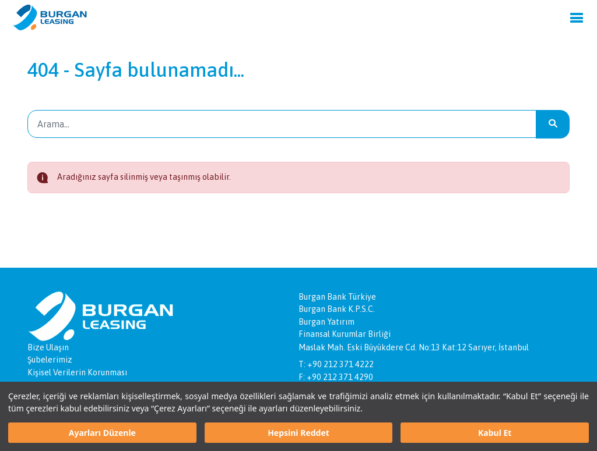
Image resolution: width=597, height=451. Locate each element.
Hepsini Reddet (298, 432)
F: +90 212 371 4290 (335, 377)
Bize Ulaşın (48, 347)
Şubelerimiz (49, 359)
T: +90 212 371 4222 (336, 364)
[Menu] (576, 17)
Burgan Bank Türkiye (337, 296)
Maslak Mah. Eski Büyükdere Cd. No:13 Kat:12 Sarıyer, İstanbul (413, 347)
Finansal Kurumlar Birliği (344, 334)
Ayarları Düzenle (102, 432)
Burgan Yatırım (326, 321)
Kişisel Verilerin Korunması (77, 372)
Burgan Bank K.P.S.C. (336, 309)
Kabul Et (494, 432)
